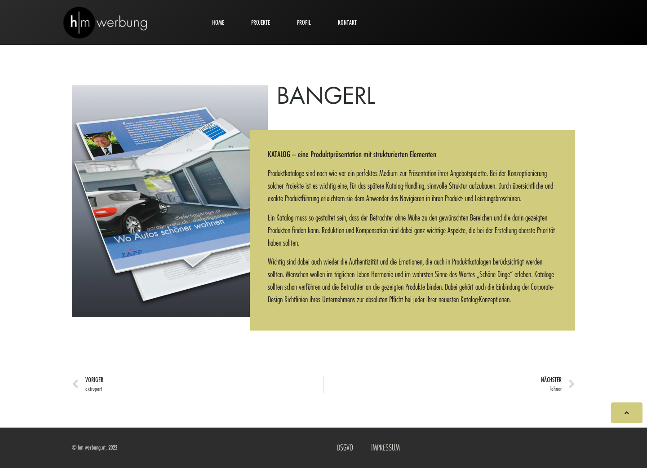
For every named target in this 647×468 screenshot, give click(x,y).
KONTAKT (347, 22)
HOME (218, 22)
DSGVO (345, 448)
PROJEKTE (260, 22)
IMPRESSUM (385, 448)
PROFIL (304, 22)
